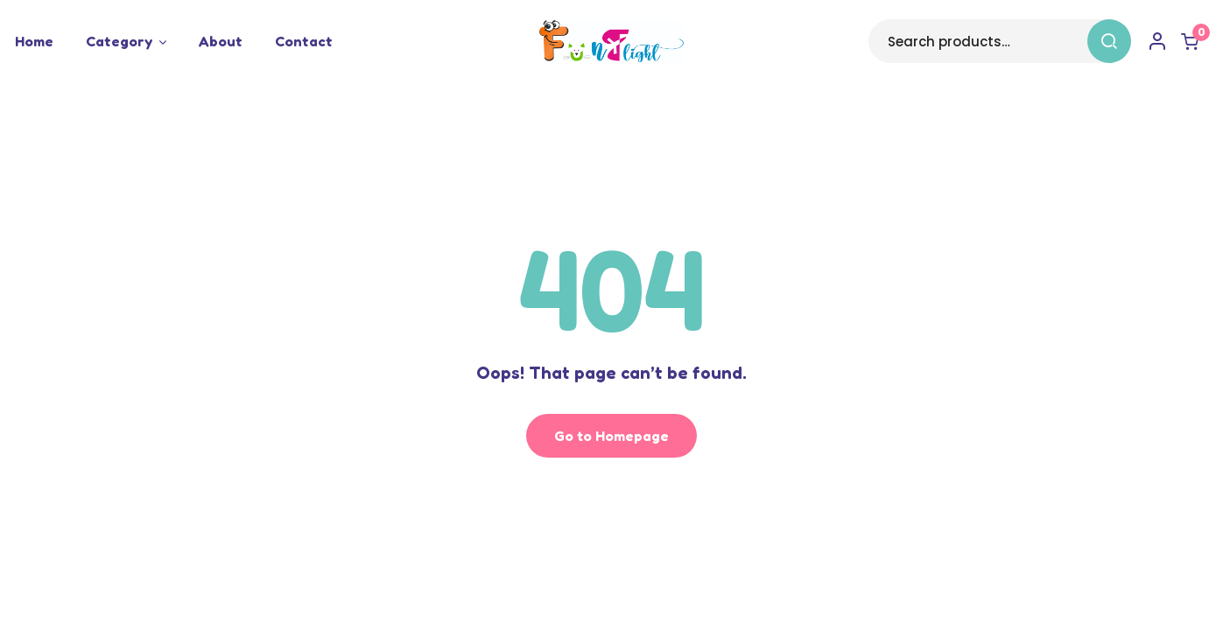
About (220, 41)
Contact (304, 41)
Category (119, 41)
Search (1106, 41)
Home (34, 41)
